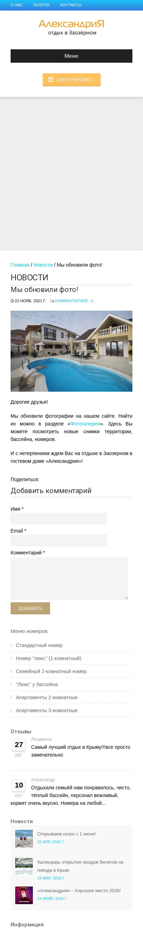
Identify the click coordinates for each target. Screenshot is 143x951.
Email (17, 531)
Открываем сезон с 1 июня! (66, 834)
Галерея (41, 5)
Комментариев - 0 (74, 301)
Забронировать (75, 79)
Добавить (30, 608)
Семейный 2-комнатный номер (51, 671)
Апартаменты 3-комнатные (47, 710)
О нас (16, 5)
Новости (43, 265)
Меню (47, 56)
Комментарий (26, 552)
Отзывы (21, 731)
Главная (20, 265)
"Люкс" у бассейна (37, 684)
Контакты (71, 5)
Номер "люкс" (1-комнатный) (48, 658)
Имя (15, 509)
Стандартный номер (39, 645)
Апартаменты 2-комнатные (47, 697)
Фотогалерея (85, 424)
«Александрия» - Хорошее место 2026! (79, 890)
